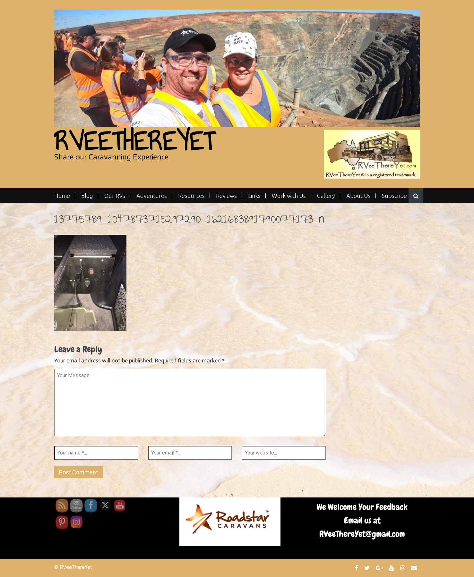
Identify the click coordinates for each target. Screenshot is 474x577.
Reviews (226, 195)
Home (62, 195)
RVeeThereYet (134, 141)
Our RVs (114, 195)
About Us (358, 195)
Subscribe (394, 195)
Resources (191, 195)
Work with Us (289, 195)
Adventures (151, 195)
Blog (87, 195)
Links (254, 195)
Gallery (326, 195)
